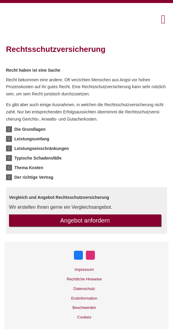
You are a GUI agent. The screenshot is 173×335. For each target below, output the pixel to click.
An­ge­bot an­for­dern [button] (85, 220)
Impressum (84, 269)
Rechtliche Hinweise (84, 279)
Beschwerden (84, 307)
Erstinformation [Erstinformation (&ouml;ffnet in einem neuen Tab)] (84, 298)
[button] (29, 129)
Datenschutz (84, 288)
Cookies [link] (84, 317)
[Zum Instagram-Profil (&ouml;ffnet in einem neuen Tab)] (90, 255)
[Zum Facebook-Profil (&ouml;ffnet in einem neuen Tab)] (78, 255)
